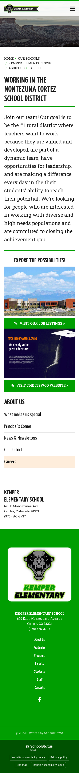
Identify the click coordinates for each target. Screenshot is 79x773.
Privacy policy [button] (59, 757)
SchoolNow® (53, 733)
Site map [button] (22, 764)
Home (9, 58)
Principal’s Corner (17, 426)
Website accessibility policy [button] (28, 757)
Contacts (40, 687)
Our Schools (29, 58)
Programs (39, 655)
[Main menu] (72, 8)
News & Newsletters (20, 438)
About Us (17, 68)
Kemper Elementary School (32, 63)
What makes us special (22, 414)
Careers (10, 461)
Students (39, 671)
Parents (39, 663)
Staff (39, 679)
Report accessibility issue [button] (48, 764)
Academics (39, 647)
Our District (13, 449)
